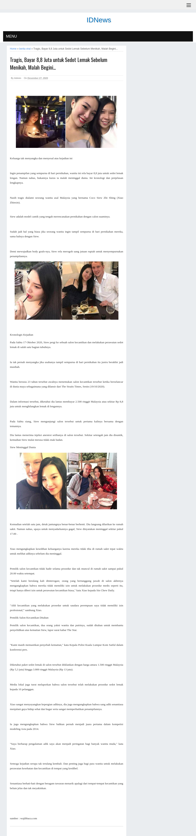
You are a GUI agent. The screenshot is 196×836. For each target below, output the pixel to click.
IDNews (98, 20)
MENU (11, 36)
